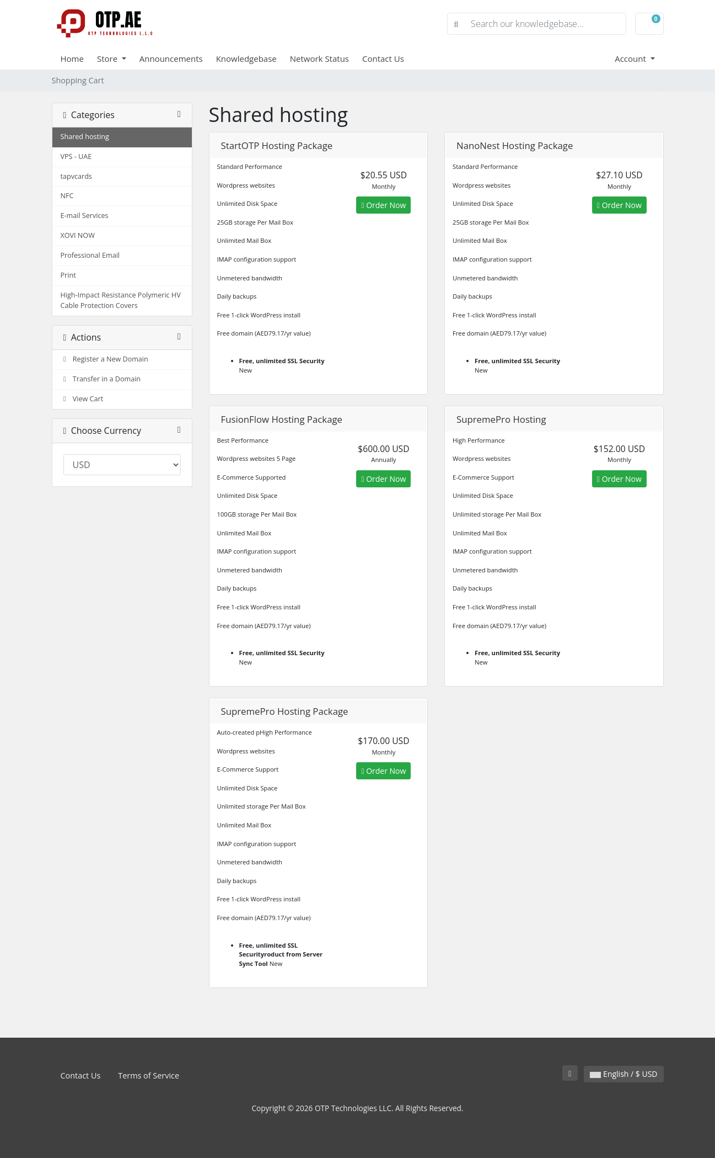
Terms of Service (148, 1075)
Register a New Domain (104, 359)
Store (108, 58)
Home (72, 58)
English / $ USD (623, 1074)
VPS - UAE (76, 156)
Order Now (383, 205)
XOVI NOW (78, 235)
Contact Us (383, 58)
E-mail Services (85, 215)
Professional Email (90, 255)
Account (631, 58)
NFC (67, 195)
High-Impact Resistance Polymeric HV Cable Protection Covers (121, 300)
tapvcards (76, 176)
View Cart (82, 398)
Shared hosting (85, 136)
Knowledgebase (246, 58)
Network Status (319, 58)
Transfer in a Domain (101, 379)
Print (68, 275)
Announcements (171, 58)
